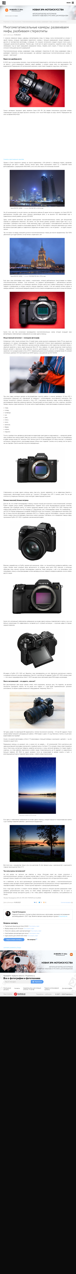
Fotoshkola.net (63, 916)
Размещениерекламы (7, 989)
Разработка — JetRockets (43, 994)
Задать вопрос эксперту (14, 939)
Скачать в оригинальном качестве (13, 159)
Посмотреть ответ (34, 926)
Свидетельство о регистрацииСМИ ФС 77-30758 (32, 989)
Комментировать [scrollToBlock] (66, 902)
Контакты (17, 988)
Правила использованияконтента (51, 989)
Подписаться (38, 981)
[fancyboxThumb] (37, 88)
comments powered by (12, 947)
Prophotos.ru (69, 994)
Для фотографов (67, 988)
